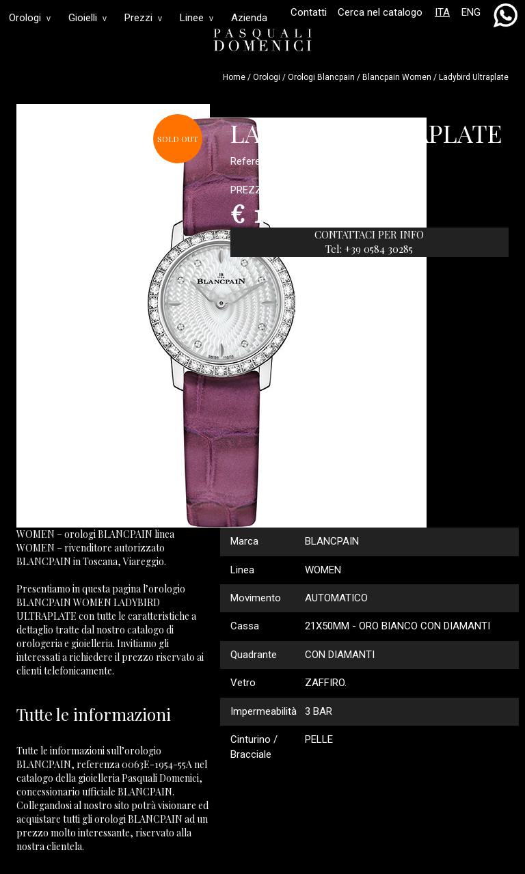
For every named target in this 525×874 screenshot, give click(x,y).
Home (234, 77)
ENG (471, 12)
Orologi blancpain (321, 77)
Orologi (30, 18)
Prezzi (143, 18)
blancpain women (396, 77)
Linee (196, 18)
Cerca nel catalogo (380, 12)
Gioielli (87, 18)
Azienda (249, 18)
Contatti (309, 12)
